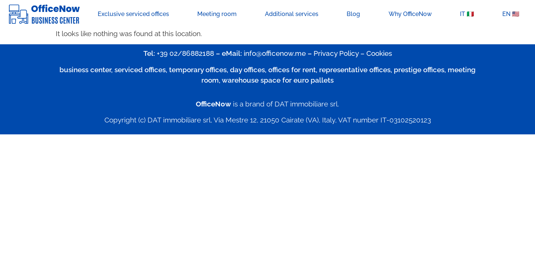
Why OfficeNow (410, 13)
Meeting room (217, 13)
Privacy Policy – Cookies (353, 53)
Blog (353, 13)
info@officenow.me (275, 53)
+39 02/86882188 (185, 53)
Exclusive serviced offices (133, 13)
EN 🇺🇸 (510, 13)
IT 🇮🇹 (467, 13)
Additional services (291, 13)
